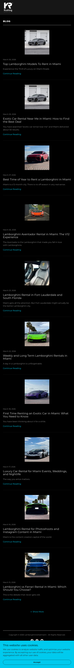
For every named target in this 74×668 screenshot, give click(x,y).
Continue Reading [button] (12, 73)
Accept (36, 662)
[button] (37, 611)
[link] (8, 7)
